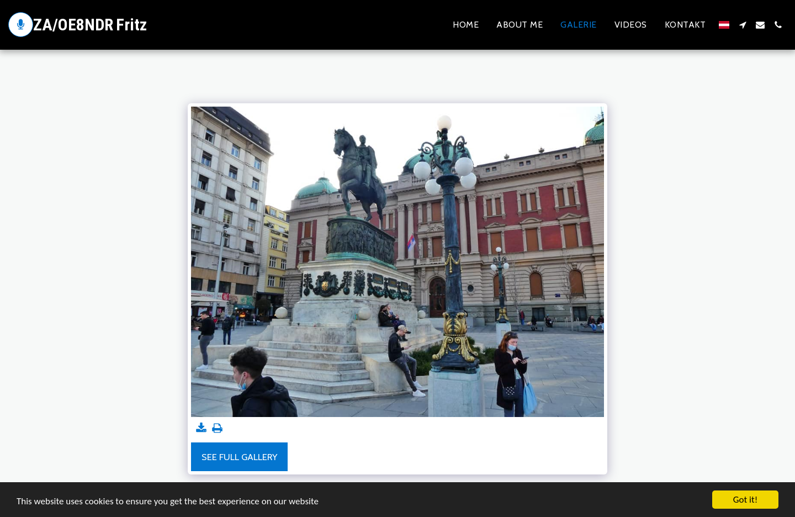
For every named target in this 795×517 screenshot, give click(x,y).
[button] (742, 24)
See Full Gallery (239, 456)
